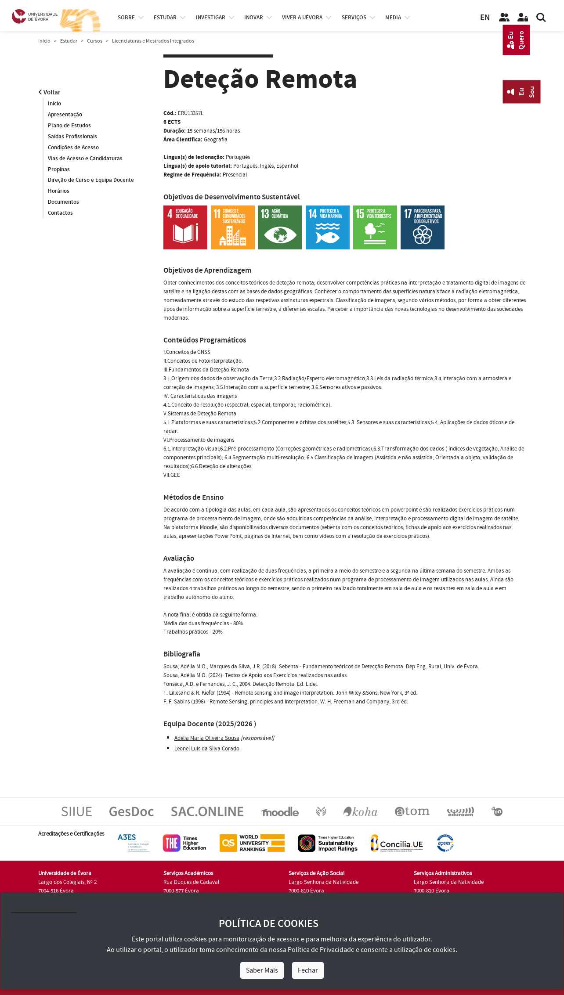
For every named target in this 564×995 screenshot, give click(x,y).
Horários (58, 191)
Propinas (59, 169)
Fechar (308, 970)
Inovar (253, 18)
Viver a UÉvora (302, 18)
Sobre (126, 18)
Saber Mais (262, 970)
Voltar (49, 92)
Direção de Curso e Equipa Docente (91, 180)
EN (485, 17)
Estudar (68, 41)
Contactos (60, 213)
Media (393, 18)
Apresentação (65, 115)
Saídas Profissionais (72, 137)
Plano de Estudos (69, 126)
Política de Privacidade (321, 949)
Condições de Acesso (73, 147)
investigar (210, 18)
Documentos (63, 202)
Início (44, 41)
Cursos (94, 41)
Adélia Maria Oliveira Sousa (206, 738)
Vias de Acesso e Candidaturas (85, 158)
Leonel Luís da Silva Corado (206, 749)
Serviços (354, 18)
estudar (165, 18)
